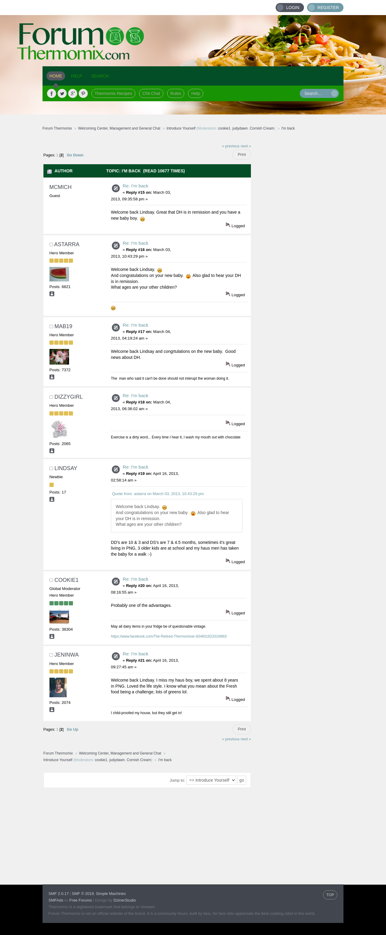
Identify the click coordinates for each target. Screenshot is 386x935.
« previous (230, 146)
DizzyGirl (69, 397)
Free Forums (80, 900)
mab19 (63, 326)
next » (246, 146)
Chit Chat (151, 93)
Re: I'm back (135, 185)
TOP (330, 895)
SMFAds (56, 900)
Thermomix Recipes (113, 93)
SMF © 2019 (83, 893)
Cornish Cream (262, 128)
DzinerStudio (124, 900)
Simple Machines (111, 893)
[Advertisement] (297, 230)
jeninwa (67, 655)
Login (292, 7)
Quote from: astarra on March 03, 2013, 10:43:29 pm (158, 493)
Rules (175, 93)
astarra (67, 244)
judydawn (240, 128)
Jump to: (177, 780)
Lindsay (66, 468)
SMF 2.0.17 (59, 893)
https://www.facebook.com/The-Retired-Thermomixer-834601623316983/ (169, 636)
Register (328, 7)
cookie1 (224, 128)
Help (195, 93)
